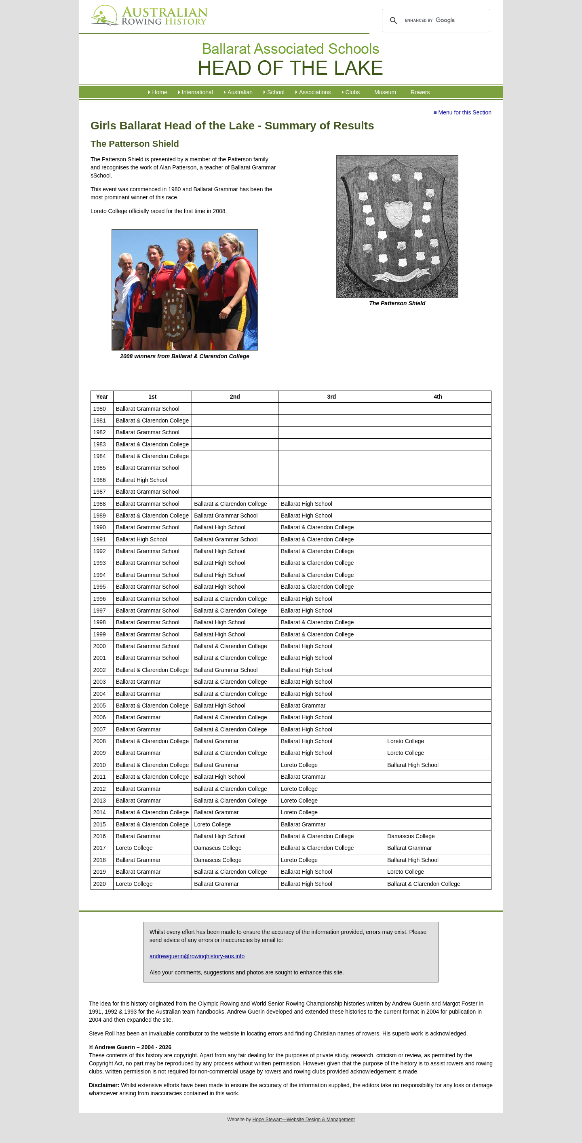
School (276, 92)
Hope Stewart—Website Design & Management (304, 1119)
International (197, 92)
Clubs (353, 92)
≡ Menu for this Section (462, 112)
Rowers (420, 92)
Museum (385, 92)
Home (159, 92)
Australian (240, 92)
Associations (315, 92)
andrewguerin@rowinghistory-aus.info (197, 956)
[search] (434, 20)
